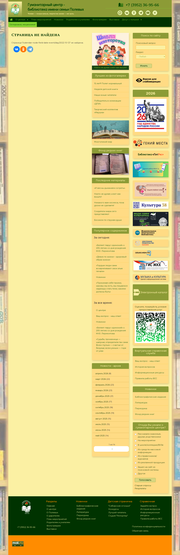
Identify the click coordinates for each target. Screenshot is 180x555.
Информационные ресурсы (149, 372)
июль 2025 (100, 424)
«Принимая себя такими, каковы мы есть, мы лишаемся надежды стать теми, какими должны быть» (111, 287)
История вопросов (145, 367)
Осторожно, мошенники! (22, 24)
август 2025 (101, 418)
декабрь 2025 (102, 396)
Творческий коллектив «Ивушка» (106, 111)
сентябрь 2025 (102, 413)
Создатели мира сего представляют (105, 212)
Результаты (140, 488)
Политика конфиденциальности (148, 526)
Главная (11, 19)
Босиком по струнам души (108, 220)
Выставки (114, 19)
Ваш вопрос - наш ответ (108, 316)
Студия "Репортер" (118, 515)
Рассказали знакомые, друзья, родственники (148, 435)
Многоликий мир (103, 142)
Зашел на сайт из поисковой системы (147, 468)
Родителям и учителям (78, 19)
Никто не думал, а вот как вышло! (110, 67)
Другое (140, 474)
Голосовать (145, 480)
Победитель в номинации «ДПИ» (107, 102)
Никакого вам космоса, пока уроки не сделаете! (109, 204)
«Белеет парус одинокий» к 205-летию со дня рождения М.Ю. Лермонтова (111, 248)
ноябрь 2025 (101, 401)
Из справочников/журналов (146, 457)
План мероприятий (41, 19)
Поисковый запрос (146, 43)
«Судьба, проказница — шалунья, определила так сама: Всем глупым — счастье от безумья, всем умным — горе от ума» (112, 345)
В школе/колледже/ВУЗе (149, 445)
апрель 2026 (101, 373)
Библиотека (151, 154)
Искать (144, 66)
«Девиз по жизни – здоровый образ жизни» (111, 258)
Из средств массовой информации (147, 451)
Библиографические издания (150, 397)
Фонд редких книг (144, 414)
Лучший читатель (117, 512)
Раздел (139, 52)
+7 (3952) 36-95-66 (142, 5)
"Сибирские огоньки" (119, 506)
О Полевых (52, 512)
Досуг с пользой (131, 19)
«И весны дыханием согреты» (109, 188)
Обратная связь (140, 531)
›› (112, 449)
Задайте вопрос (148, 506)
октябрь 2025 (102, 407)
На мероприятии (145, 441)
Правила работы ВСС (146, 378)
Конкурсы (113, 509)
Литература (141, 402)
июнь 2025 (100, 430)
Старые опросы (143, 485)
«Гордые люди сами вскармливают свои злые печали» (109, 268)
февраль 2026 (102, 385)
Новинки (58, 19)
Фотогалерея (99, 19)
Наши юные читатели (105, 95)
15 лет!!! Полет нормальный (108, 83)
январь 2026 (101, 390)
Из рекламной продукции (150, 463)
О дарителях (53, 515)
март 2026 (100, 379)
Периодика (141, 408)
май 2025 (100, 435)
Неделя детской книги (106, 89)
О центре (21, 19)
